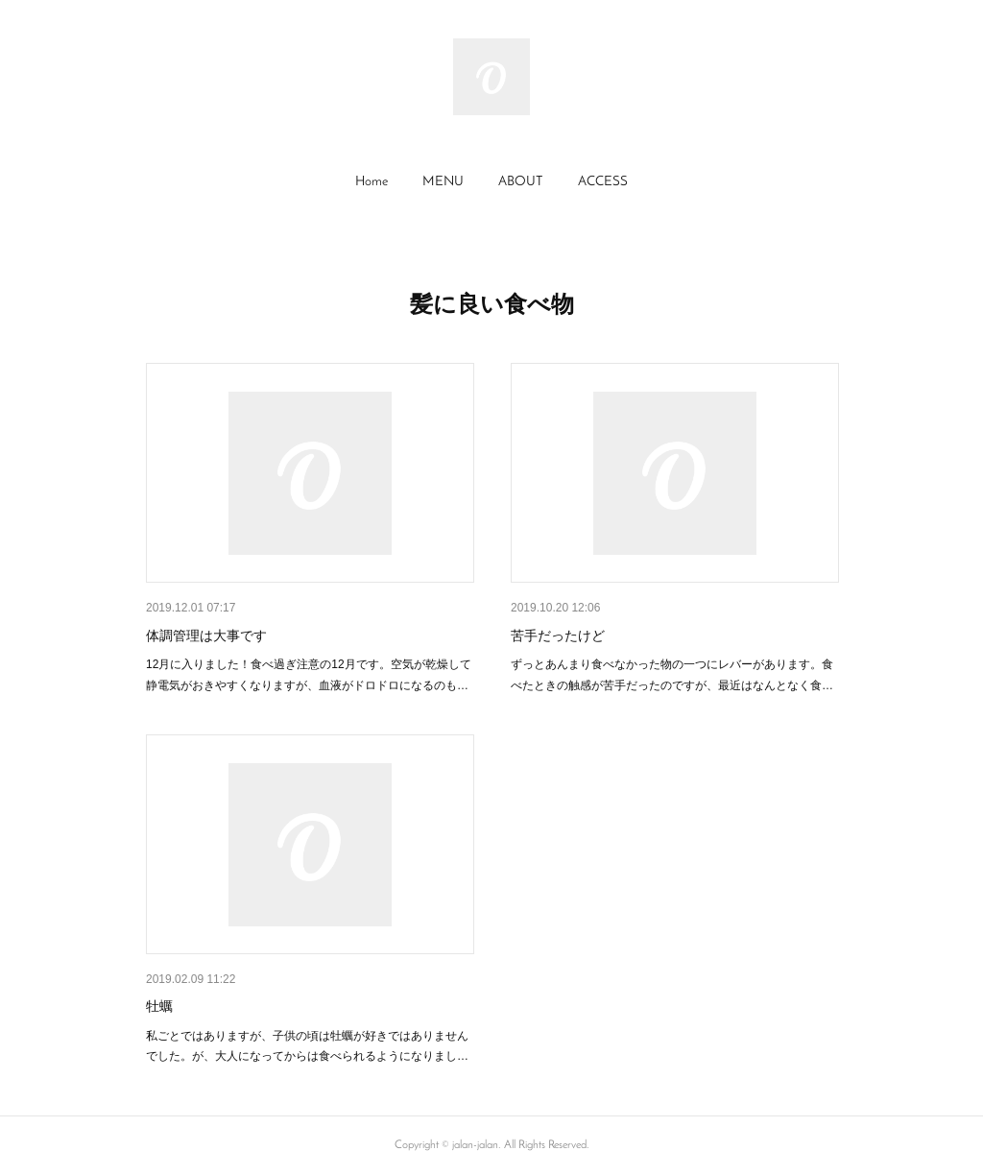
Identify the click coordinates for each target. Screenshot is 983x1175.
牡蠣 (159, 1006)
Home (371, 182)
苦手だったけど (558, 635)
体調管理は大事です (206, 635)
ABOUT (520, 182)
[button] (371, 182)
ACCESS (603, 182)
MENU (443, 182)
